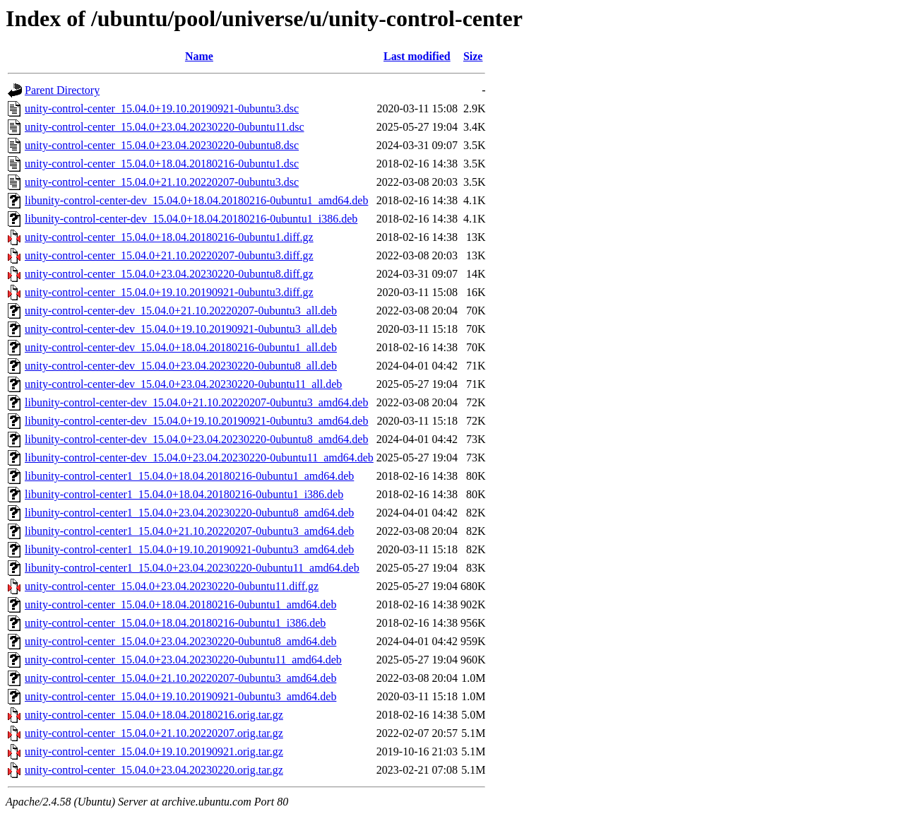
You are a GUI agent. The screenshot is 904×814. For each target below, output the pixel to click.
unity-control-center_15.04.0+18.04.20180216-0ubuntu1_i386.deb (175, 623)
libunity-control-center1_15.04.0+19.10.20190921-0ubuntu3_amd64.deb (189, 549)
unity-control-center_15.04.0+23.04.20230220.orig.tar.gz (154, 770)
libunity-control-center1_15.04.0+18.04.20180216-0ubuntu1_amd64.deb (189, 476)
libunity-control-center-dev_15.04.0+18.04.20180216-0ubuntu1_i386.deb (191, 219)
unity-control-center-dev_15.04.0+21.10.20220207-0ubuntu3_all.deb (181, 311)
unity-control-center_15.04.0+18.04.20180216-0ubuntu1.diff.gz (169, 237)
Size (473, 56)
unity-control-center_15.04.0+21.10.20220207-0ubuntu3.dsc (162, 182)
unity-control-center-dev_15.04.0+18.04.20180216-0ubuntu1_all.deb (181, 347)
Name (199, 56)
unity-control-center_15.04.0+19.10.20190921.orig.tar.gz (154, 751)
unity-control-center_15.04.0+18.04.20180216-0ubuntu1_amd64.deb (180, 604)
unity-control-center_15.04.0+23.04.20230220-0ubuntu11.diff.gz (172, 586)
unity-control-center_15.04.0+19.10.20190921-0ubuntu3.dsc (162, 108)
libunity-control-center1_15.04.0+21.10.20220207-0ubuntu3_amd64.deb (189, 531)
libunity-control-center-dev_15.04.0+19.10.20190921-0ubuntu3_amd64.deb (196, 421)
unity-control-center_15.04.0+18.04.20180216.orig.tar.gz (154, 715)
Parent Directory (62, 90)
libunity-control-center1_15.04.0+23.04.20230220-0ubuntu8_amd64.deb (189, 513)
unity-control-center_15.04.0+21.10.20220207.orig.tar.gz (154, 733)
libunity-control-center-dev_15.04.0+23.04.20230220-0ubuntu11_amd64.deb (199, 458)
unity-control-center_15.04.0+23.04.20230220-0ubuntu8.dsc (162, 145)
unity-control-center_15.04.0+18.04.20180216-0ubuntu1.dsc (162, 164)
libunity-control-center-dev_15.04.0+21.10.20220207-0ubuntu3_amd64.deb (196, 402)
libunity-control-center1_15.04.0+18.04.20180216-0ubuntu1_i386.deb (184, 494)
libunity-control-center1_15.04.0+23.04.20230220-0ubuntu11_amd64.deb (192, 568)
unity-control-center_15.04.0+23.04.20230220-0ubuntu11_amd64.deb (183, 660)
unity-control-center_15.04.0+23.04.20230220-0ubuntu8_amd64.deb (180, 641)
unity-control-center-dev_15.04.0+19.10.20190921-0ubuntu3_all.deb (181, 329)
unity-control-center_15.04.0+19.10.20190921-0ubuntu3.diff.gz (169, 292)
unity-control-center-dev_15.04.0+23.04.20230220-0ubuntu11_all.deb (183, 384)
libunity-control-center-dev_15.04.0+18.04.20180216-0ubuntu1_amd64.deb (196, 200)
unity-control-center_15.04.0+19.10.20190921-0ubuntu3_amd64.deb (180, 696)
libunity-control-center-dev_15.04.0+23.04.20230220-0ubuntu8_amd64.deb (196, 439)
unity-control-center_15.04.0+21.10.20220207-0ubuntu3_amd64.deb (180, 678)
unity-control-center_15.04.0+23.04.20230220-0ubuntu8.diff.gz (169, 274)
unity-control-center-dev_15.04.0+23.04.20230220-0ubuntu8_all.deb (181, 366)
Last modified (417, 56)
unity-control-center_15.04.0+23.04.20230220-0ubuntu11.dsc (164, 127)
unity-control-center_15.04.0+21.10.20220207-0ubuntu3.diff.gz (169, 255)
